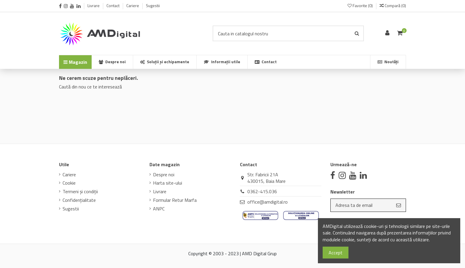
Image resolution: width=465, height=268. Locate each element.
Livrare (94, 5)
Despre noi (163, 174)
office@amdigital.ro (267, 201)
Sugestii (153, 5)
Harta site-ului (167, 183)
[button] (221, 62)
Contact (113, 5)
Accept (336, 252)
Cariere (133, 5)
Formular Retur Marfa (175, 200)
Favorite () (361, 5)
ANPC (159, 208)
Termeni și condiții (80, 191)
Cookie (69, 183)
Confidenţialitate (79, 200)
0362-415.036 (262, 191)
